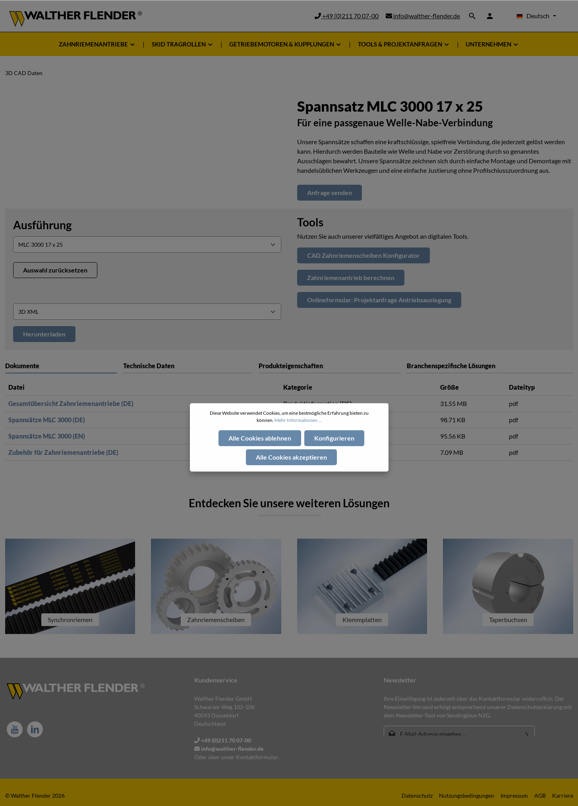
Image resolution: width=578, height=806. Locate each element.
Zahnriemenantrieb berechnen (350, 277)
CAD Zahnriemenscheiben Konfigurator (363, 255)
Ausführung (42, 225)
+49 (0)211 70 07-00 (347, 15)
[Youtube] (15, 729)
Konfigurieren (334, 456)
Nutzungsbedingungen (466, 795)
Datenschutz (417, 795)
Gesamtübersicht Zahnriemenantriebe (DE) (70, 403)
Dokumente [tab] (22, 365)
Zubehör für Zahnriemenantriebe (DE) (63, 452)
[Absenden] (527, 734)
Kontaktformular (257, 757)
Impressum (514, 795)
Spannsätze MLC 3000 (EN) (46, 436)
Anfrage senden (329, 192)
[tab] (187, 365)
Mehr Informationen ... (298, 438)
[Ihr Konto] (490, 16)
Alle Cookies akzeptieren (291, 475)
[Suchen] (472, 16)
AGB (540, 795)
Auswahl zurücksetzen (55, 270)
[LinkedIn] (35, 729)
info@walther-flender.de (423, 15)
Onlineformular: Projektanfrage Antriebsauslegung (379, 299)
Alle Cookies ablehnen (259, 456)
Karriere (562, 795)
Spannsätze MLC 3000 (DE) (46, 419)
